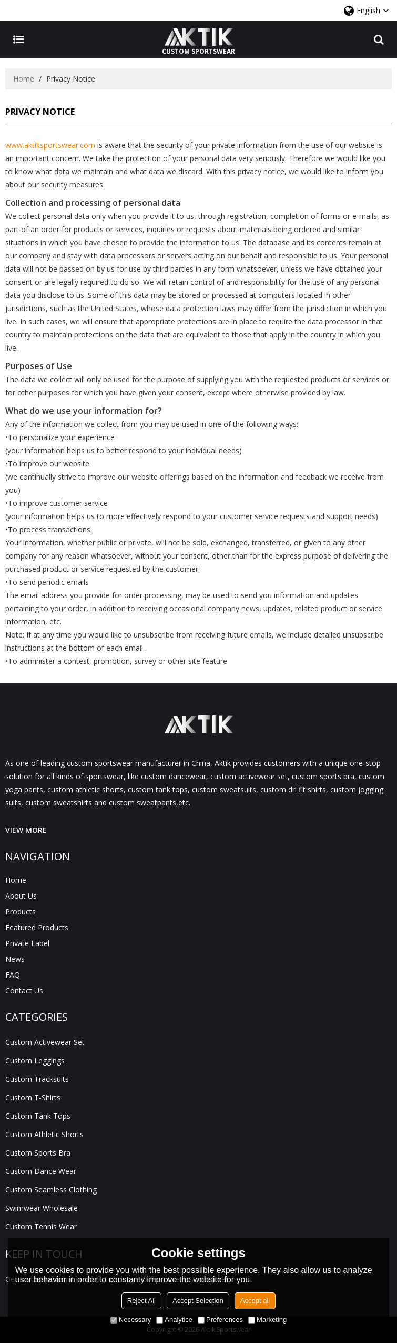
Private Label (27, 943)
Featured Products (36, 927)
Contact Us (24, 991)
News (15, 959)
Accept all (255, 1301)
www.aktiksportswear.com (50, 145)
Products (20, 912)
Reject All (141, 1301)
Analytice (174, 1320)
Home (23, 79)
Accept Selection (197, 1301)
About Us (21, 896)
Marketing (267, 1320)
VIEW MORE (26, 830)
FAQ (12, 975)
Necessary (130, 1320)
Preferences (220, 1320)
